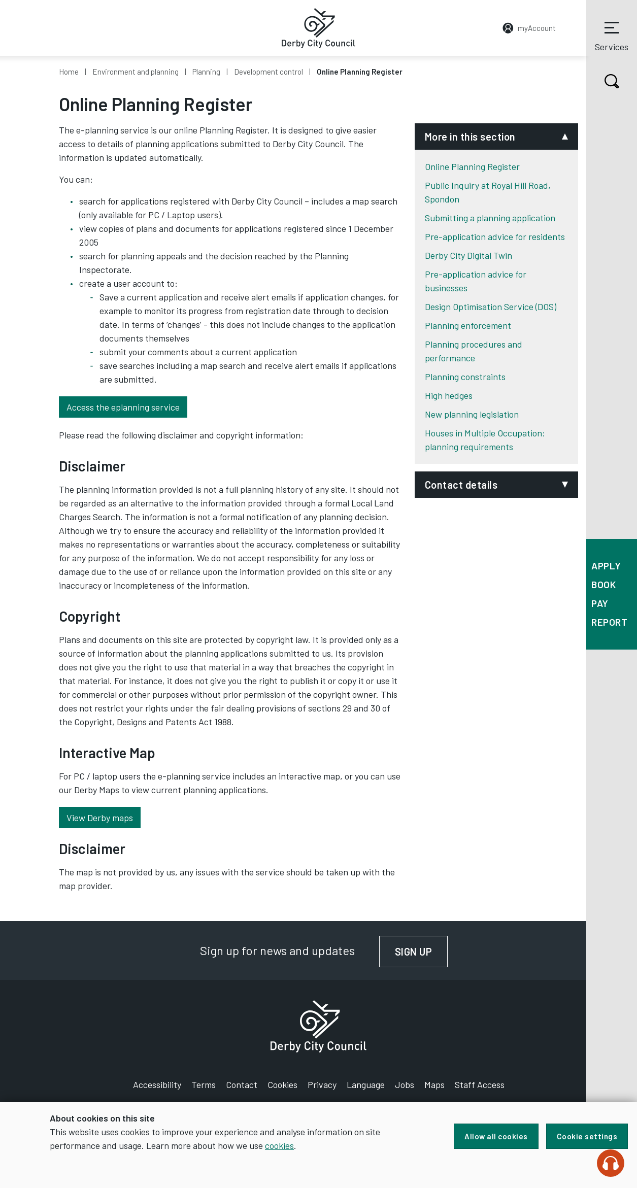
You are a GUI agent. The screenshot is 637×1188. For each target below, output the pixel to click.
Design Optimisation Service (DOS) (490, 306)
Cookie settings (587, 1136)
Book (603, 584)
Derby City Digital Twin (468, 255)
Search (602, 81)
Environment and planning (135, 71)
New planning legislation (472, 414)
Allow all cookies (496, 1136)
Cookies (282, 1084)
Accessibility (157, 1084)
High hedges (449, 395)
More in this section (470, 136)
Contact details (461, 485)
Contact (241, 1084)
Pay (600, 603)
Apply (606, 565)
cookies (279, 1145)
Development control (268, 71)
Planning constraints (465, 376)
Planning (206, 71)
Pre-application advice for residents (495, 236)
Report (609, 622)
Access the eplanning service (123, 407)
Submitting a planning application (490, 217)
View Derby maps (99, 817)
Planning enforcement (468, 325)
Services (611, 35)
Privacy (322, 1084)
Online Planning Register (472, 166)
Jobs (404, 1084)
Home (69, 71)
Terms (203, 1084)
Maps (434, 1084)
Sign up (421, 951)
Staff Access (480, 1084)
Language (366, 1084)
